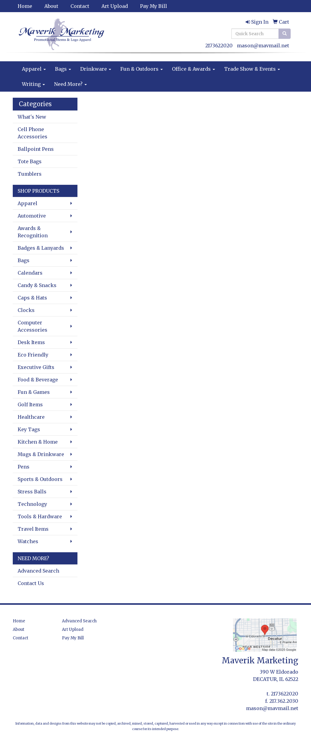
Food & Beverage (38, 380)
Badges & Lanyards (41, 248)
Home (25, 6)
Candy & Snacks (37, 285)
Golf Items (30, 404)
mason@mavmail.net (263, 45)
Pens (23, 467)
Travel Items (33, 529)
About (51, 6)
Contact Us (31, 583)
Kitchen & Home (38, 442)
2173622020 (219, 45)
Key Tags (29, 429)
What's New (32, 117)
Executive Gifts (36, 367)
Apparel (34, 69)
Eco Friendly (33, 355)
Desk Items (31, 342)
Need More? (70, 84)
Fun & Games (34, 392)
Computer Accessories (32, 326)
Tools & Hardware (40, 516)
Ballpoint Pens (36, 149)
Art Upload (114, 6)
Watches (28, 541)
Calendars (30, 273)
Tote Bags (30, 161)
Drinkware (95, 69)
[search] (285, 34)
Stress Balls (32, 492)
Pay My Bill (153, 6)
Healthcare (31, 417)
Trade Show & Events (252, 69)
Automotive (32, 216)
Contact (79, 6)
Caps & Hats (32, 298)
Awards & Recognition (33, 232)
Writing (33, 84)
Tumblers (30, 174)
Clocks (26, 310)
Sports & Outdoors (40, 479)
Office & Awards (193, 69)
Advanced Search (38, 571)
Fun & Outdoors (141, 69)
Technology (32, 504)
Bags (63, 69)
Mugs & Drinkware (41, 454)
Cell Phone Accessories (32, 133)
